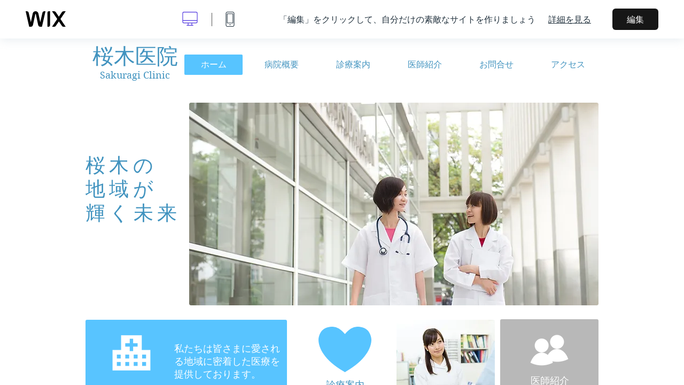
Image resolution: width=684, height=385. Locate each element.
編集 (635, 19)
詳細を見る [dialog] (569, 19)
